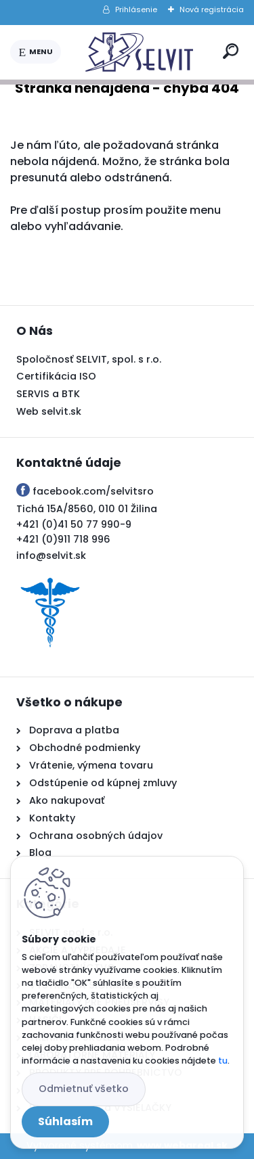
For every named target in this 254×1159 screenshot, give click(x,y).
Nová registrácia (211, 9)
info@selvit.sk (51, 555)
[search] (230, 51)
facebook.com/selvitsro (93, 491)
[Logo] (139, 52)
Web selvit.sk (48, 411)
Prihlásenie (136, 9)
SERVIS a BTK (48, 394)
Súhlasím (65, 1121)
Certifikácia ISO (56, 376)
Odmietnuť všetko (84, 1088)
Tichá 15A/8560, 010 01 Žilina (86, 509)
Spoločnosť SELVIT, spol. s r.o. (88, 359)
